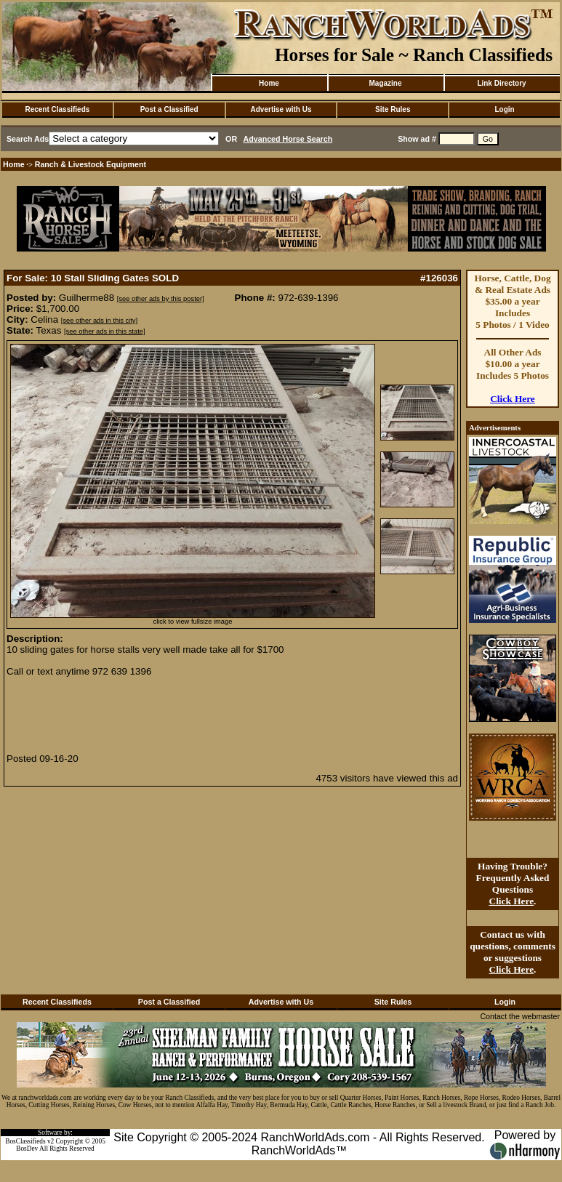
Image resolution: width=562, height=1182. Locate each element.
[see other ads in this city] (99, 320)
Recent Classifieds (57, 109)
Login (504, 109)
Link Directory (501, 83)
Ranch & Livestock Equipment (90, 164)
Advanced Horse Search (288, 138)
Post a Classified (169, 109)
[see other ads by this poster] (160, 298)
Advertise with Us (281, 109)
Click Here (512, 398)
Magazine (385, 83)
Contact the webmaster (520, 1016)
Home (269, 83)
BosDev (27, 1148)
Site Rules (392, 109)
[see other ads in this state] (104, 331)
